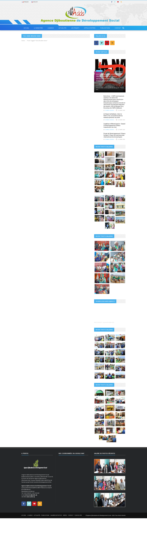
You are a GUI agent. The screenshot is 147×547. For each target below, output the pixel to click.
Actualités (62, 28)
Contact (118, 28)
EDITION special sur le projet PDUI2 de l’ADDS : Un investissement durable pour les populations (108, 77)
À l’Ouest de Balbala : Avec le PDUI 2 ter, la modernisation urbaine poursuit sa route (113, 115)
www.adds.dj (31, 519)
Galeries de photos (56, 537)
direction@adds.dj (31, 517)
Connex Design (109, 110)
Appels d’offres (89, 28)
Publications (105, 28)
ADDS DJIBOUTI (98, 334)
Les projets (75, 28)
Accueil (26, 28)
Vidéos (65, 537)
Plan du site (78, 537)
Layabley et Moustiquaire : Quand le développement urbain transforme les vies (114, 125)
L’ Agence (30, 537)
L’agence (51, 28)
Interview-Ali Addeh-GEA (108, 334)
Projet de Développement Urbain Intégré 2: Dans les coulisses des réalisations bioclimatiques (114, 135)
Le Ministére (38, 28)
